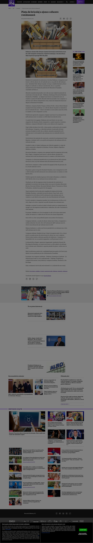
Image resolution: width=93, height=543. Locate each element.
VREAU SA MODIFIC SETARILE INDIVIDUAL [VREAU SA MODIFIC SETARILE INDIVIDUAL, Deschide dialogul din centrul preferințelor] (82, 534)
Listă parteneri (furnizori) (46, 532)
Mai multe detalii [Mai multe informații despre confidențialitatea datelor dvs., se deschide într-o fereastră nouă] (8, 529)
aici (38, 535)
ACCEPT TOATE (83, 529)
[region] (46, 532)
